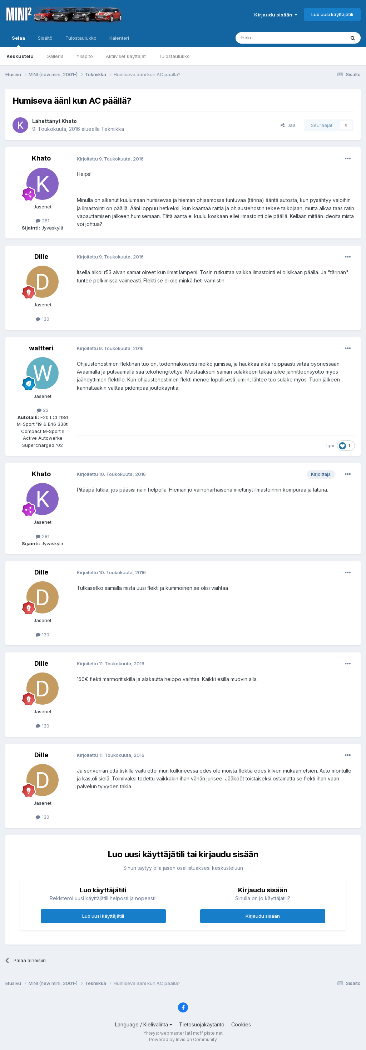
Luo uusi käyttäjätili (332, 14)
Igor (330, 445)
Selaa (18, 41)
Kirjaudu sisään (275, 15)
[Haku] (272, 38)
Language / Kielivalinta (143, 1024)
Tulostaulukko (174, 56)
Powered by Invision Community (183, 1039)
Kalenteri (119, 38)
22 (43, 410)
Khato (69, 121)
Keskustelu (20, 56)
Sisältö (45, 38)
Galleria (55, 56)
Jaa (288, 125)
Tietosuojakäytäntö (201, 1024)
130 (42, 319)
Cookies (241, 1024)
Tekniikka (112, 129)
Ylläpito (84, 56)
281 (42, 220)
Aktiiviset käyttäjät (126, 56)
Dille (41, 256)
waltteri (41, 348)
